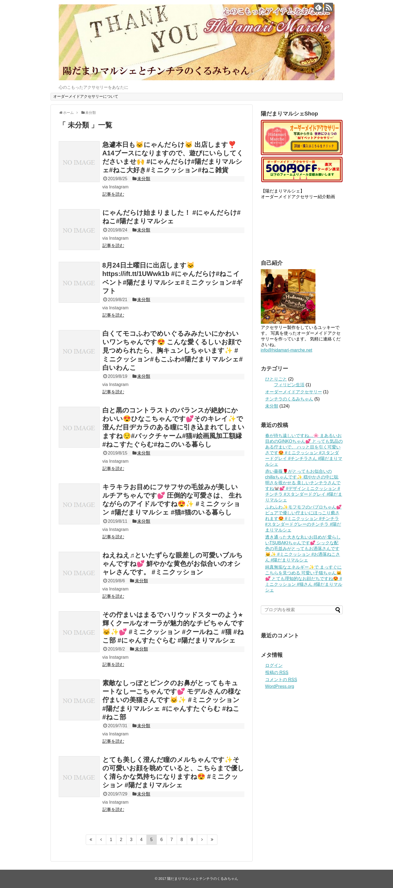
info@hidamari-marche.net (286, 350)
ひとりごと (276, 379)
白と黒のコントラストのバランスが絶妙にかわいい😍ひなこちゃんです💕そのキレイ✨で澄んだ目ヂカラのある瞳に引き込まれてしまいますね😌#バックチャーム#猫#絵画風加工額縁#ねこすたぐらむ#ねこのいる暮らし (173, 427)
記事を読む (113, 194)
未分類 (143, 178)
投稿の (276, 672)
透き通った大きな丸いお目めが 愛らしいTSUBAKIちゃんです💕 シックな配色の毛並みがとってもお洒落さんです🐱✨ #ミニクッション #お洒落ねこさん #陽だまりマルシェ (303, 548)
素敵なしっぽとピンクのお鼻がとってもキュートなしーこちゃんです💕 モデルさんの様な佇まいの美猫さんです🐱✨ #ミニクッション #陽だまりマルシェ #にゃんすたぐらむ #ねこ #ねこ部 (171, 700)
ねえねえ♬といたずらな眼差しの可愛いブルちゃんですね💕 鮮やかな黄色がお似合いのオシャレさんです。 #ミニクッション (172, 563)
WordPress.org (279, 686)
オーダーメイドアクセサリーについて (85, 96)
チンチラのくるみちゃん (289, 399)
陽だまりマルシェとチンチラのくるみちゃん (202, 879)
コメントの (281, 679)
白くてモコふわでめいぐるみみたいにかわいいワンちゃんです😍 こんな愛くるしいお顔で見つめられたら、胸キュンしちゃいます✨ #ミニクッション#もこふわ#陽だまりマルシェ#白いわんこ (172, 350)
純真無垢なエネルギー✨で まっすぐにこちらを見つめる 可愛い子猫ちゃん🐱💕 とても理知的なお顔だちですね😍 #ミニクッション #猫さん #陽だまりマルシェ (303, 578)
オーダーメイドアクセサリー (293, 392)
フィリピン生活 (289, 384)
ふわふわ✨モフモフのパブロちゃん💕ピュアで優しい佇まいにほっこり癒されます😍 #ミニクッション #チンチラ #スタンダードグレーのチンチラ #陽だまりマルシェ (303, 518)
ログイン (274, 665)
